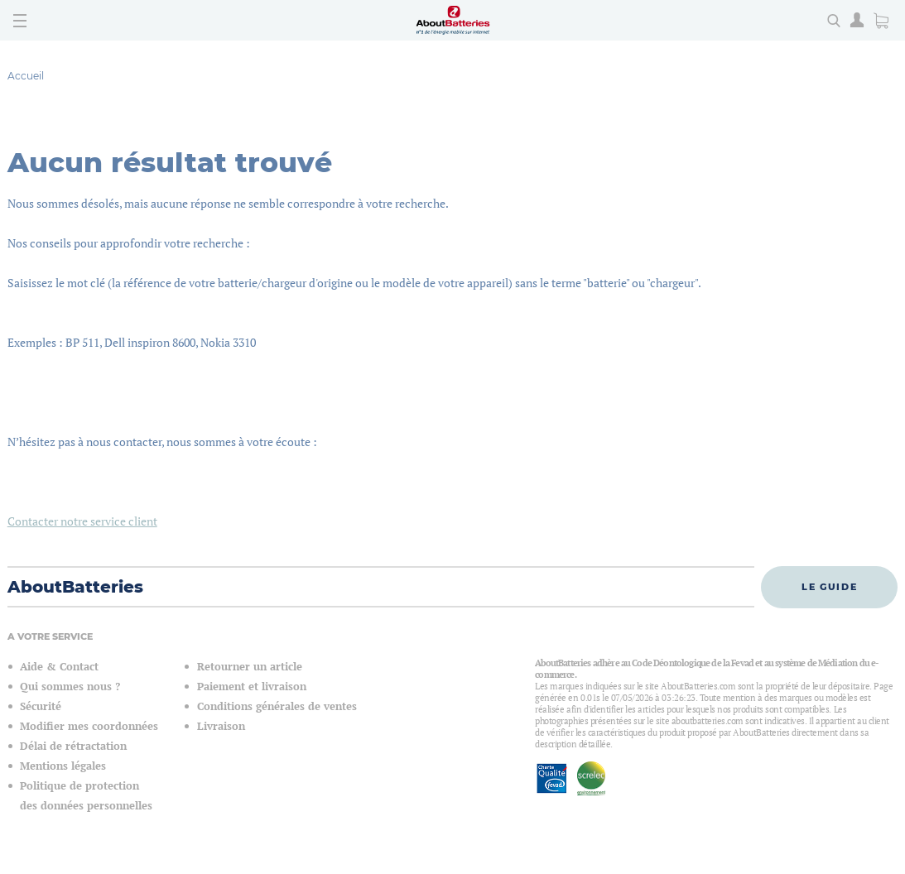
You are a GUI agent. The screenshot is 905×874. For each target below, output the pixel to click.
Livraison (221, 726)
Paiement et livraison (251, 687)
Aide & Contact (59, 667)
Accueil (25, 76)
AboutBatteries (75, 587)
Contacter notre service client (82, 521)
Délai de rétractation (73, 746)
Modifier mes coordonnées (89, 726)
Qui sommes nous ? (70, 687)
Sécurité (40, 706)
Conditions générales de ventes (277, 706)
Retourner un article (249, 667)
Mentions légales (63, 766)
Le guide (829, 587)
